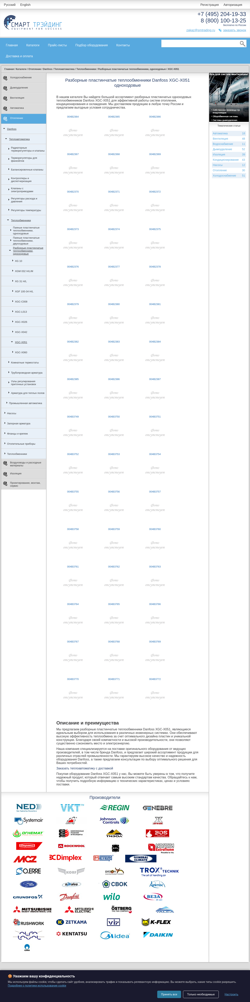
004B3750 (114, 416)
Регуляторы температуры (26, 210)
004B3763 (155, 566)
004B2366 (155, 116)
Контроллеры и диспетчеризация (21, 180)
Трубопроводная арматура (26, 372)
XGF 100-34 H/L (24, 291)
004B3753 (114, 454)
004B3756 (114, 491)
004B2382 (73, 341)
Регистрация (209, 4)
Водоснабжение (229, 144)
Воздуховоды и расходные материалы (22, 464)
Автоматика (13, 108)
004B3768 (114, 641)
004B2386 (114, 379)
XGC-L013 (21, 311)
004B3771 (114, 679)
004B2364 (73, 116)
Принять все (169, 994)
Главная (12, 45)
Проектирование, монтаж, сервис (21, 484)
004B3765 (114, 604)
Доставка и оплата (19, 56)
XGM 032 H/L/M (24, 271)
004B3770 (73, 679)
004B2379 (73, 304)
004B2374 (114, 229)
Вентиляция (13, 98)
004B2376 (73, 266)
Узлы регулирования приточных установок (23, 383)
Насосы (11, 413)
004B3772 (155, 679)
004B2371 (114, 191)
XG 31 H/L (21, 281)
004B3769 (155, 641)
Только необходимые (201, 994)
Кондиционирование (229, 159)
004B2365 (114, 116)
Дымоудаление (15, 88)
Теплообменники (21, 220)
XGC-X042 (21, 332)
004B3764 (73, 604)
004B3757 (155, 491)
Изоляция (12, 474)
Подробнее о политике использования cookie (37, 985)
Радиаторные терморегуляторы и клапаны (28, 149)
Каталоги (32, 45)
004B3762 (114, 566)
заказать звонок (234, 30)
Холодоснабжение (17, 78)
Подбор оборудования (91, 45)
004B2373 (73, 229)
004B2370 (73, 191)
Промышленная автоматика (25, 403)
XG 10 (18, 261)
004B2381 (155, 304)
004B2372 (155, 191)
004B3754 (155, 454)
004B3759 (114, 529)
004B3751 (155, 416)
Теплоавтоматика (19, 139)
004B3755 (73, 491)
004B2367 (73, 154)
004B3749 (73, 416)
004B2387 (155, 379)
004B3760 (155, 529)
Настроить (231, 994)
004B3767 (73, 641)
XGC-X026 (21, 321)
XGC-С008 (21, 301)
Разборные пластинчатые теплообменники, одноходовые (28, 250)
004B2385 (73, 379)
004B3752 (73, 454)
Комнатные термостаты (25, 362)
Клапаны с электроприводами (22, 190)
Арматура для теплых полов (27, 393)
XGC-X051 (21, 342)
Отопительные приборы (21, 443)
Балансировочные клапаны (27, 169)
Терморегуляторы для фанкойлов (24, 159)
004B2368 (114, 154)
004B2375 (155, 229)
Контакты (123, 45)
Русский (9, 4)
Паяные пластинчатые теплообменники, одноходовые (26, 230)
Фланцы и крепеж (17, 433)
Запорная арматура (18, 423)
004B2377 (114, 266)
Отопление (13, 119)
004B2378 (155, 266)
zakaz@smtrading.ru (200, 30)
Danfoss (11, 129)
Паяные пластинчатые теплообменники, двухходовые (26, 240)
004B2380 (114, 304)
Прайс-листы (57, 45)
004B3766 (155, 604)
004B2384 (155, 341)
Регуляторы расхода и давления (24, 200)
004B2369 (155, 154)
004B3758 (73, 529)
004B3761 (73, 566)
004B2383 (114, 341)
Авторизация (232, 4)
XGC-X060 (21, 352)
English (25, 4)
